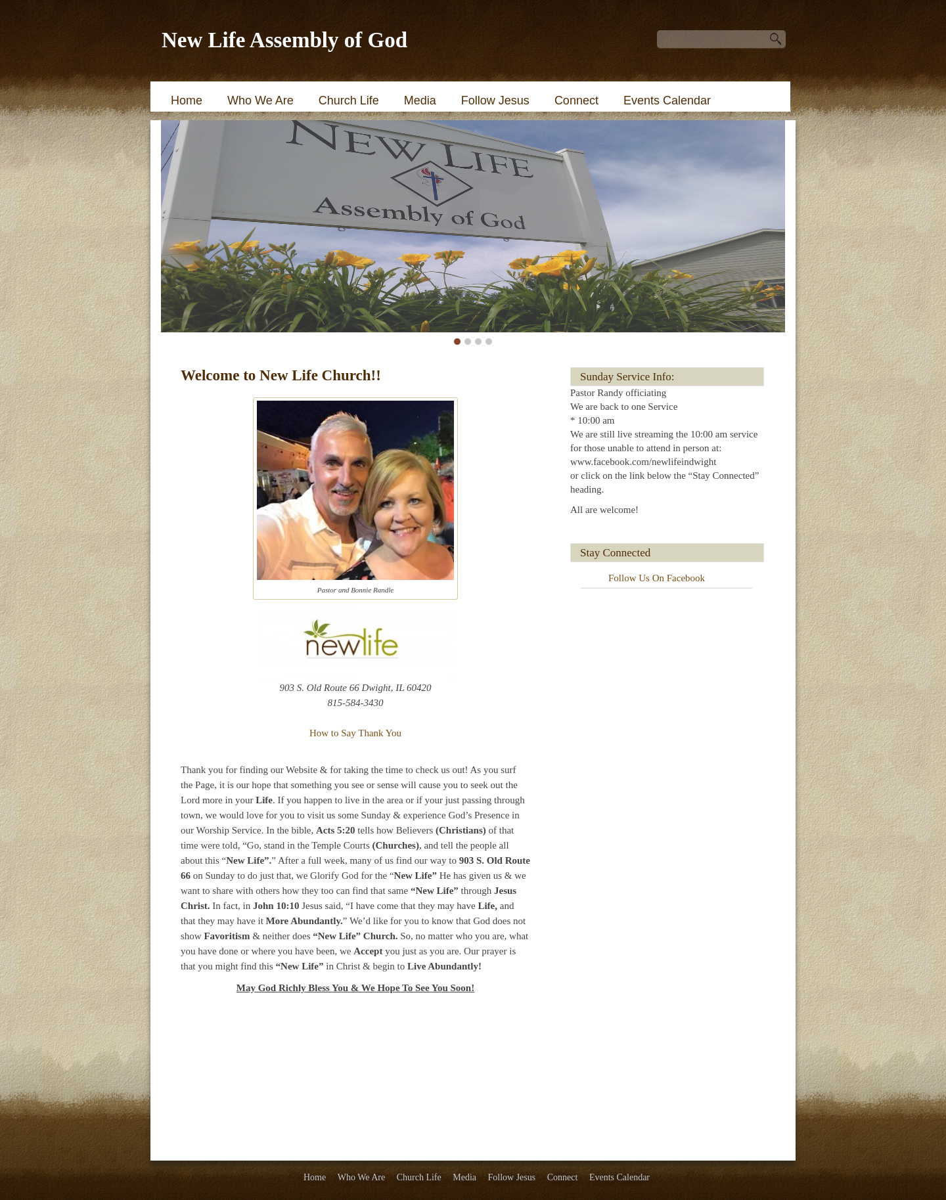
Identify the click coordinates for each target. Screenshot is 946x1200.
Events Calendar (667, 100)
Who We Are (260, 100)
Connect (576, 100)
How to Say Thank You (355, 733)
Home (186, 100)
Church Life (349, 100)
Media (420, 100)
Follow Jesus (495, 100)
